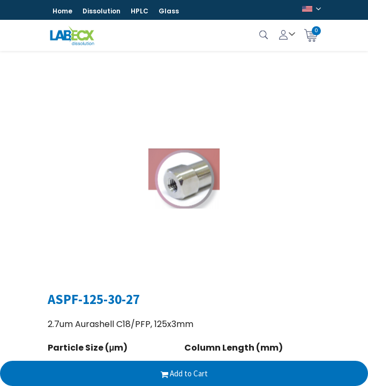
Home (62, 11)
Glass (169, 11)
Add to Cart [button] (184, 373)
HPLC (139, 11)
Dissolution (101, 11)
